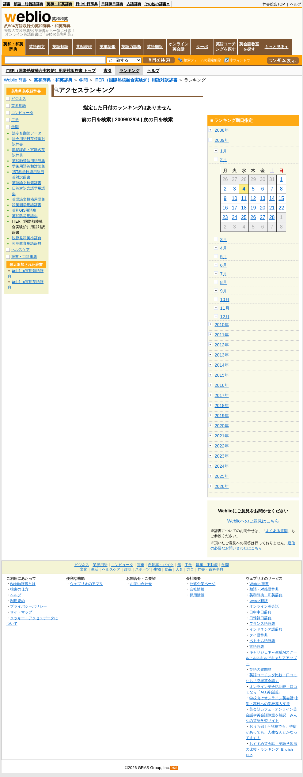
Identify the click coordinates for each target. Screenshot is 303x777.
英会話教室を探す (249, 46)
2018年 (222, 405)
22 (281, 207)
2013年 (222, 355)
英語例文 (37, 46)
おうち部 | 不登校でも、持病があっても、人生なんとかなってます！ (271, 732)
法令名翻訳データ (26, 133)
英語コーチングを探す (226, 46)
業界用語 (18, 106)
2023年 (222, 456)
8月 (223, 282)
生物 (157, 569)
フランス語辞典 (262, 623)
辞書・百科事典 (24, 257)
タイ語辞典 (258, 635)
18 (244, 207)
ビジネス (18, 98)
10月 (224, 299)
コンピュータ (22, 113)
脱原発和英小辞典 (26, 238)
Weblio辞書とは (23, 584)
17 (234, 207)
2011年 (222, 334)
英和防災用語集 (25, 216)
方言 (190, 569)
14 (272, 198)
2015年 (222, 375)
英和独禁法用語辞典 (28, 161)
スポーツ (142, 569)
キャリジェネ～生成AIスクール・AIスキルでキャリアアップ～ (271, 658)
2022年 (222, 445)
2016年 (222, 385)
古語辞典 (134, 4)
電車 (140, 565)
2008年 (222, 130)
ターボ (202, 46)
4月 (223, 248)
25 (244, 217)
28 (272, 217)
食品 (168, 569)
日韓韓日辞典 (112, 4)
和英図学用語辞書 (26, 205)
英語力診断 (131, 46)
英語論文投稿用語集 (28, 199)
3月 (223, 239)
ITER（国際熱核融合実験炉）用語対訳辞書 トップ (51, 70)
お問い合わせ (141, 584)
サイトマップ (21, 612)
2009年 (222, 140)
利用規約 (17, 601)
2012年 (222, 344)
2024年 (222, 466)
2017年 (222, 395)
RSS (174, 768)
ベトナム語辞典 (262, 641)
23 (225, 217)
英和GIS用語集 (24, 210)
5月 (223, 256)
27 (262, 217)
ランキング (129, 70)
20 (262, 207)
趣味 (127, 569)
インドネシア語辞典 (265, 629)
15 (281, 198)
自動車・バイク (161, 565)
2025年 (222, 476)
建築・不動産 (207, 565)
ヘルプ (295, 4)
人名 (179, 569)
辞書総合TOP (274, 4)
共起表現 (84, 46)
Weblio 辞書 (15, 79)
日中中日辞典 (87, 4)
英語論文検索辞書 (26, 183)
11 (244, 198)
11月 (224, 308)
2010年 (222, 324)
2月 (223, 159)
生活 (94, 569)
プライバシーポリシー (28, 606)
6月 (223, 265)
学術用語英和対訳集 (28, 166)
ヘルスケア (20, 249)
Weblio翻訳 (258, 601)
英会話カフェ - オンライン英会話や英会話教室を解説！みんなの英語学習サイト (271, 714)
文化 (83, 569)
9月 (223, 291)
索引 (108, 70)
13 (262, 198)
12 (253, 198)
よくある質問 (277, 531)
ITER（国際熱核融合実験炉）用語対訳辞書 (135, 79)
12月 (224, 316)
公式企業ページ (202, 584)
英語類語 (60, 46)
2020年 (222, 425)
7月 (223, 273)
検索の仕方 (19, 589)
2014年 (222, 365)
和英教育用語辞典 (26, 243)
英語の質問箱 (260, 669)
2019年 (222, 415)
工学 (15, 120)
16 (225, 207)
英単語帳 (108, 46)
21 (272, 207)
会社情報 (197, 589)
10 (234, 198)
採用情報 (197, 595)
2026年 (222, 486)
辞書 (6, 4)
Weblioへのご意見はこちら (253, 521)
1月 (223, 151)
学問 (83, 79)
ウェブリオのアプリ (86, 584)
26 (253, 217)
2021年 (222, 435)
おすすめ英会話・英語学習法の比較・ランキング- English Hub (271, 749)
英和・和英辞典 (59, 4)
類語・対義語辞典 (28, 4)
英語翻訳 (155, 46)
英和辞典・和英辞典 (53, 79)
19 (253, 207)
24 (234, 217)
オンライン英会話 (178, 46)
